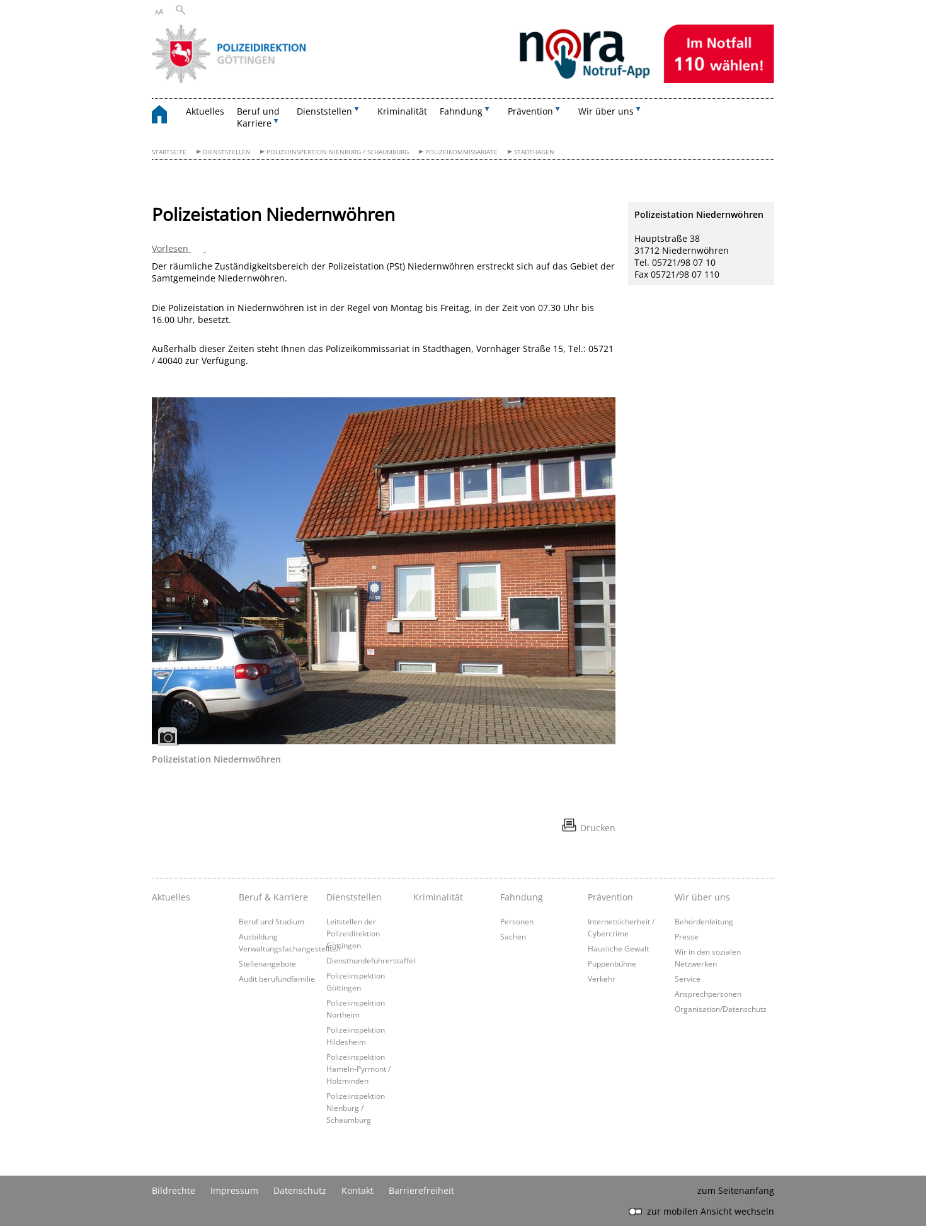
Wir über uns (702, 897)
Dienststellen (227, 152)
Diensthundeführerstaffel (370, 960)
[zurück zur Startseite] (166, 116)
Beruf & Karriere (273, 897)
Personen (517, 921)
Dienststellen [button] (324, 111)
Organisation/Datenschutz (721, 1009)
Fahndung (521, 897)
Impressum (234, 1190)
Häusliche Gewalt (618, 948)
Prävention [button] (530, 111)
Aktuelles (205, 111)
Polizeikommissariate (461, 152)
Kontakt (357, 1190)
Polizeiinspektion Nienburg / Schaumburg (337, 152)
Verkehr (601, 978)
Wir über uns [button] (606, 111)
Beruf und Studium (271, 921)
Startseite (169, 152)
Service (687, 978)
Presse (687, 936)
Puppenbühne (612, 963)
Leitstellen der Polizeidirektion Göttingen (353, 933)
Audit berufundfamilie (277, 978)
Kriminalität (402, 111)
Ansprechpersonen (708, 994)
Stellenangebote (267, 963)
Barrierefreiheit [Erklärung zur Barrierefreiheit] (421, 1190)
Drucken (597, 828)
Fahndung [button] (461, 111)
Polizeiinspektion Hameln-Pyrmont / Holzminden (358, 1069)
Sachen (513, 936)
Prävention (610, 897)
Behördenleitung (704, 921)
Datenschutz (299, 1190)
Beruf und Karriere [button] (258, 117)
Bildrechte (173, 1190)
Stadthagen (534, 152)
